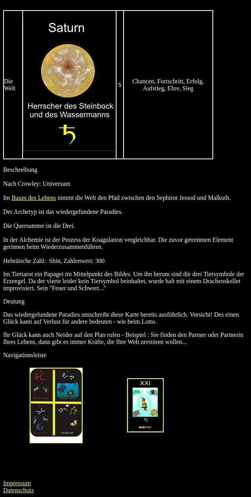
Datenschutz (18, 490)
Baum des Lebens (34, 197)
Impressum (17, 483)
